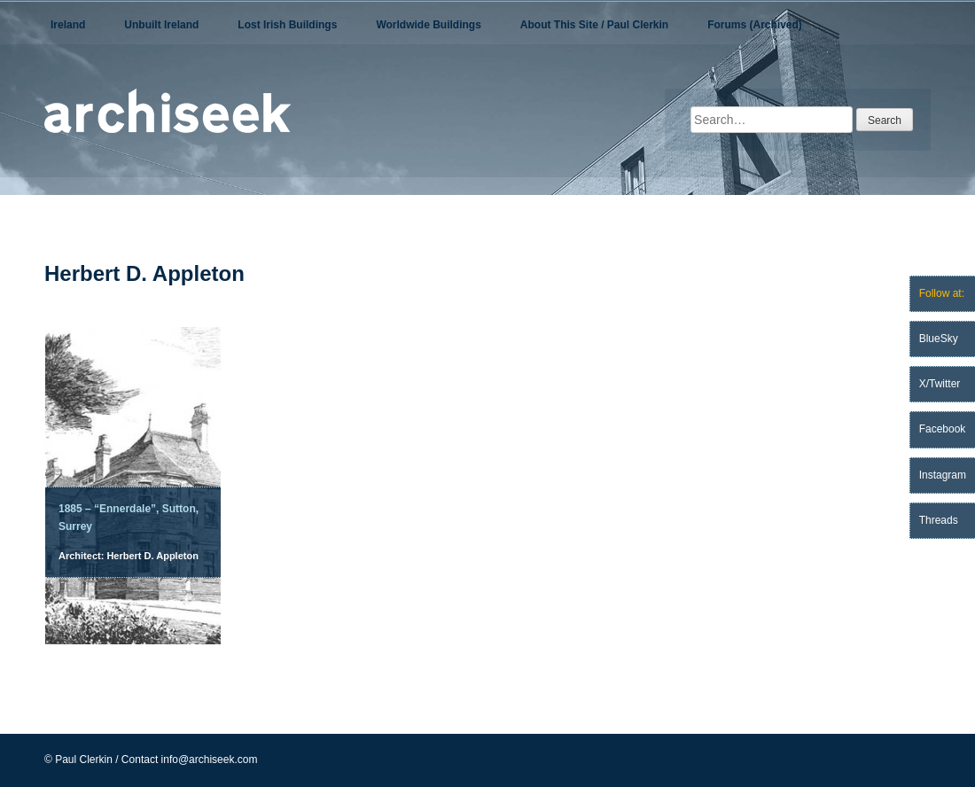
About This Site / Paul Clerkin (594, 25)
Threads (938, 520)
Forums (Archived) (754, 25)
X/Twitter (940, 384)
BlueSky (938, 338)
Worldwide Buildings (428, 25)
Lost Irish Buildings (287, 25)
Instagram (942, 475)
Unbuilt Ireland (161, 25)
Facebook (942, 429)
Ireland (68, 25)
